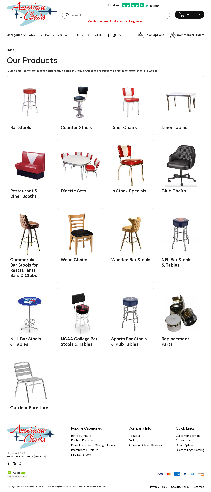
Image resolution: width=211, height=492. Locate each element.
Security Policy (180, 487)
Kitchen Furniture (82, 440)
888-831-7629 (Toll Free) (31, 456)
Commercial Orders (190, 35)
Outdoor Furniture (29, 407)
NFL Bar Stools (81, 454)
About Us (35, 35)
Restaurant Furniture (84, 449)
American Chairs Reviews (145, 445)
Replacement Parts (175, 341)
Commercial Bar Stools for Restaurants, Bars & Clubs (24, 267)
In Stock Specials (128, 191)
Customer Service (57, 35)
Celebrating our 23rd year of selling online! (116, 21)
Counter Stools (76, 127)
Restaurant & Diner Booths (24, 193)
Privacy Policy (158, 487)
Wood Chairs (74, 259)
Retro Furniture (81, 435)
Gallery (78, 35)
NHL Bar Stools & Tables (25, 341)
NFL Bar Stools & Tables (176, 262)
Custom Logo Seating (190, 449)
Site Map (199, 487)
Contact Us (94, 35)
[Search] (119, 15)
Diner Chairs (124, 127)
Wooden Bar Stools (130, 259)
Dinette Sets (73, 191)
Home (10, 49)
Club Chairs (174, 191)
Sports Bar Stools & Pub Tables (129, 341)
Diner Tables (174, 127)
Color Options (154, 35)
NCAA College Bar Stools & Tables (79, 341)
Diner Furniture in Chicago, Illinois (93, 445)
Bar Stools (20, 127)
